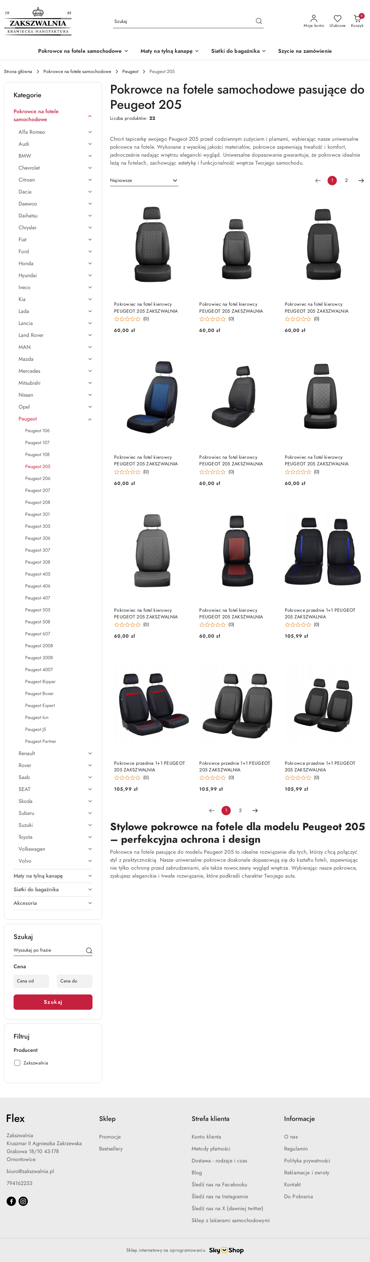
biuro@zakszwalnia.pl (30, 1171)
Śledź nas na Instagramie (220, 1196)
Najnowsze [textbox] (121, 180)
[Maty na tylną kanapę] (170, 51)
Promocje (110, 1137)
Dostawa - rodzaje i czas (219, 1160)
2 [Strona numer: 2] (346, 180)
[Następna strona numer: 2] (361, 180)
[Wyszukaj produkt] (188, 21)
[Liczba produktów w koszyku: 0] (357, 22)
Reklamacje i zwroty (306, 1172)
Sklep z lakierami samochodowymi (231, 1220)
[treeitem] (53, 115)
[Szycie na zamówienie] (305, 51)
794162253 (19, 1183)
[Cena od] (31, 981)
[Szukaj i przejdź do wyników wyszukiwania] (259, 22)
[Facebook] (11, 1201)
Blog (197, 1172)
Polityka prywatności (307, 1160)
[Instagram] (23, 1201)
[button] (131, 319)
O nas (291, 1137)
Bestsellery (111, 1148)
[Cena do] (74, 981)
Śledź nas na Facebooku (219, 1184)
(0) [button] (146, 319)
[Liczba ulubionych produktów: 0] (337, 22)
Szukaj (53, 1002)
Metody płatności (211, 1148)
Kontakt (292, 1184)
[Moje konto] (314, 22)
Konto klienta (206, 1137)
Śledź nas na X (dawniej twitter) (227, 1208)
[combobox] (144, 180)
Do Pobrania (298, 1196)
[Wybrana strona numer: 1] (332, 180)
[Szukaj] (89, 951)
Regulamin (296, 1148)
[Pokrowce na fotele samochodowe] (83, 51)
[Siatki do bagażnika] (239, 51)
